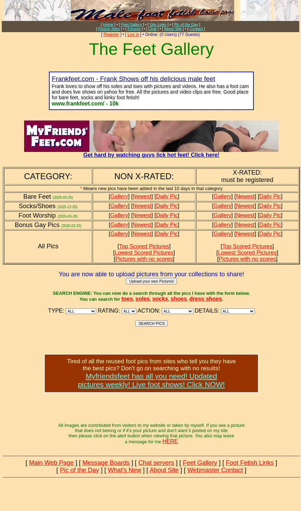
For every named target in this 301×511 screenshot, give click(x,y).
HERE (170, 441)
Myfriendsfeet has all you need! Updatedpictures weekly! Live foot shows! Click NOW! (151, 380)
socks (160, 299)
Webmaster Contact (215, 470)
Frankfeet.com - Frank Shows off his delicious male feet (133, 78)
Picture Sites (109, 29)
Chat (152, 29)
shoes (179, 299)
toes (127, 299)
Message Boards (106, 462)
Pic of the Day (186, 24)
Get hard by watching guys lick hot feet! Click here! (151, 152)
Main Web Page (51, 462)
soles (142, 299)
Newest (142, 196)
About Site (173, 29)
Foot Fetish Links (250, 462)
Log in (133, 34)
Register (111, 34)
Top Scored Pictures (144, 246)
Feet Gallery (131, 24)
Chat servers (156, 462)
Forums (134, 29)
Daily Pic (167, 196)
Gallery (119, 196)
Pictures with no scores (144, 259)
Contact (196, 29)
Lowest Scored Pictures (144, 253)
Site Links (158, 24)
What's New (124, 470)
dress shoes (205, 299)
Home (108, 24)
